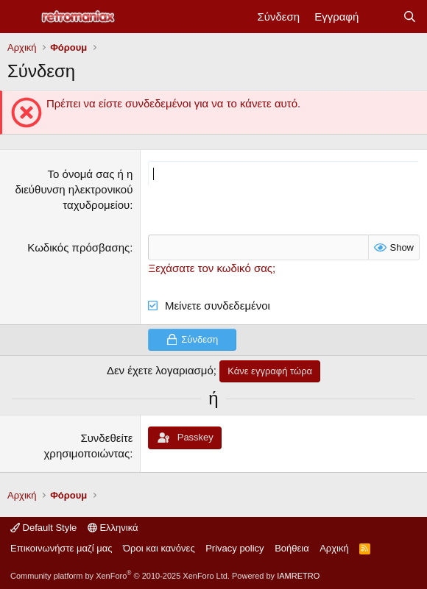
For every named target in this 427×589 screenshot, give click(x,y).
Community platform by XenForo (120, 575)
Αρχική (334, 548)
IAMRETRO (298, 575)
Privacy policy (234, 548)
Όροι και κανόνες (159, 548)
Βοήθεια (292, 548)
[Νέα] (380, 16)
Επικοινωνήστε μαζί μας (61, 548)
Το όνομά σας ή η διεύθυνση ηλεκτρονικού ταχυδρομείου (74, 189)
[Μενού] (20, 17)
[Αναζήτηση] (409, 16)
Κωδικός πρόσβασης (78, 247)
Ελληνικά (113, 527)
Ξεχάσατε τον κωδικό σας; (211, 268)
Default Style (43, 527)
